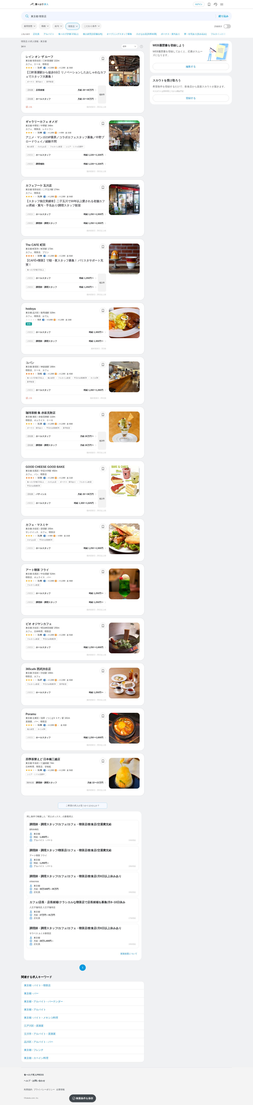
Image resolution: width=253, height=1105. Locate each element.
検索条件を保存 (84, 1098)
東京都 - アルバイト (35, 1009)
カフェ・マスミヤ (37, 524)
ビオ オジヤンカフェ (39, 623)
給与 (57, 26)
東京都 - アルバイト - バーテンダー (43, 1001)
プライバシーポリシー (44, 1089)
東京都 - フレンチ (33, 1049)
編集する (191, 66)
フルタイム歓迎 (218, 34)
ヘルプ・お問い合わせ (34, 1081)
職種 (43, 26)
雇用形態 (28, 26)
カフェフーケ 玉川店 (39, 185)
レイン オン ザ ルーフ (39, 56)
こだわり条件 (90, 26)
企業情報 (60, 1089)
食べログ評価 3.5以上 (68, 34)
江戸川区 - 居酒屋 (33, 1025)
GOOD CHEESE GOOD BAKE (45, 466)
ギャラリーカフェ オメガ (41, 121)
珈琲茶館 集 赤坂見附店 (40, 412)
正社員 (36, 34)
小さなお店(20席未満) (146, 34)
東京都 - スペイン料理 (36, 1058)
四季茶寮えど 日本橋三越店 (43, 759)
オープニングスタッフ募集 (119, 34)
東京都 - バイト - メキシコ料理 (41, 1017)
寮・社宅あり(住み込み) (195, 34)
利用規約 (28, 1089)
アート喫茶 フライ (37, 569)
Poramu (31, 714)
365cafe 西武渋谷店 (38, 669)
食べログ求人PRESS (34, 1075)
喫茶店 (71, 26)
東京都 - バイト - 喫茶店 (37, 985)
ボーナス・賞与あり (170, 34)
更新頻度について (128, 954)
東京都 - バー (31, 993)
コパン (30, 362)
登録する (191, 98)
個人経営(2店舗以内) (92, 34)
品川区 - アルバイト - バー (38, 1041)
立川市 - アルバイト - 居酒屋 (40, 1033)
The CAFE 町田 (36, 244)
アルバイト (49, 34)
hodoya (31, 308)
